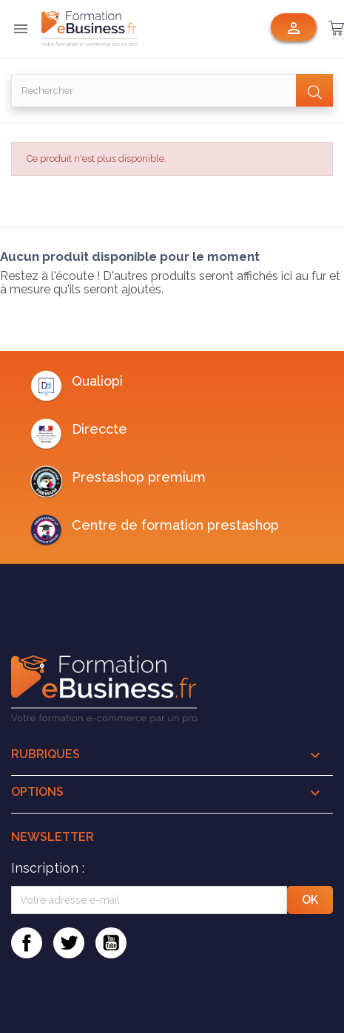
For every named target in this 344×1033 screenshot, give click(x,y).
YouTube (111, 943)
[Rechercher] (172, 90)
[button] (336, 28)
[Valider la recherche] (314, 90)
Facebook (26, 943)
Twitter (68, 943)
